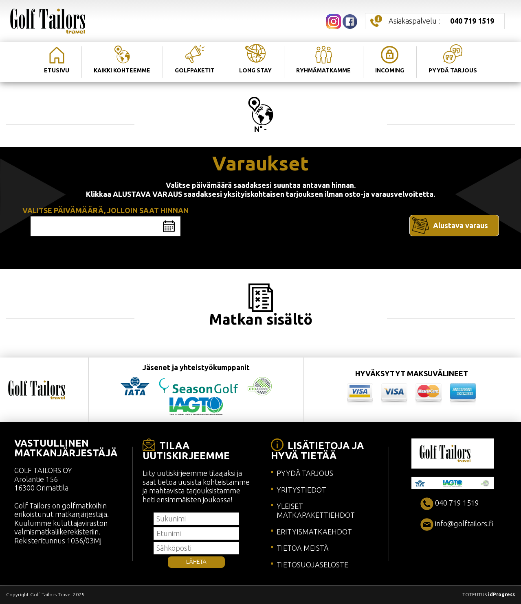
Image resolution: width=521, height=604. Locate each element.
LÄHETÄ (196, 561)
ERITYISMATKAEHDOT (314, 532)
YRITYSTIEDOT (301, 490)
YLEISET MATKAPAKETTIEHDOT (316, 510)
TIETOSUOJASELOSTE (312, 564)
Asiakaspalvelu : (441, 21)
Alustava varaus (460, 225)
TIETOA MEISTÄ (302, 548)
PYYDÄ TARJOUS (305, 473)
